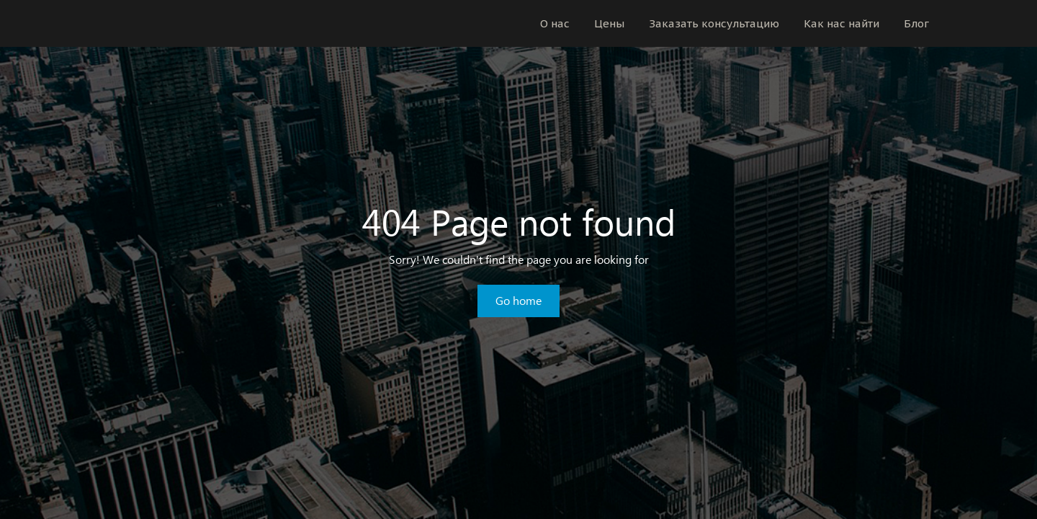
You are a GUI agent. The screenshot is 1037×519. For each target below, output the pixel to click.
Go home (518, 300)
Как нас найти (841, 23)
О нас (555, 23)
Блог (916, 23)
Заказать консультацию (714, 23)
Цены (609, 23)
